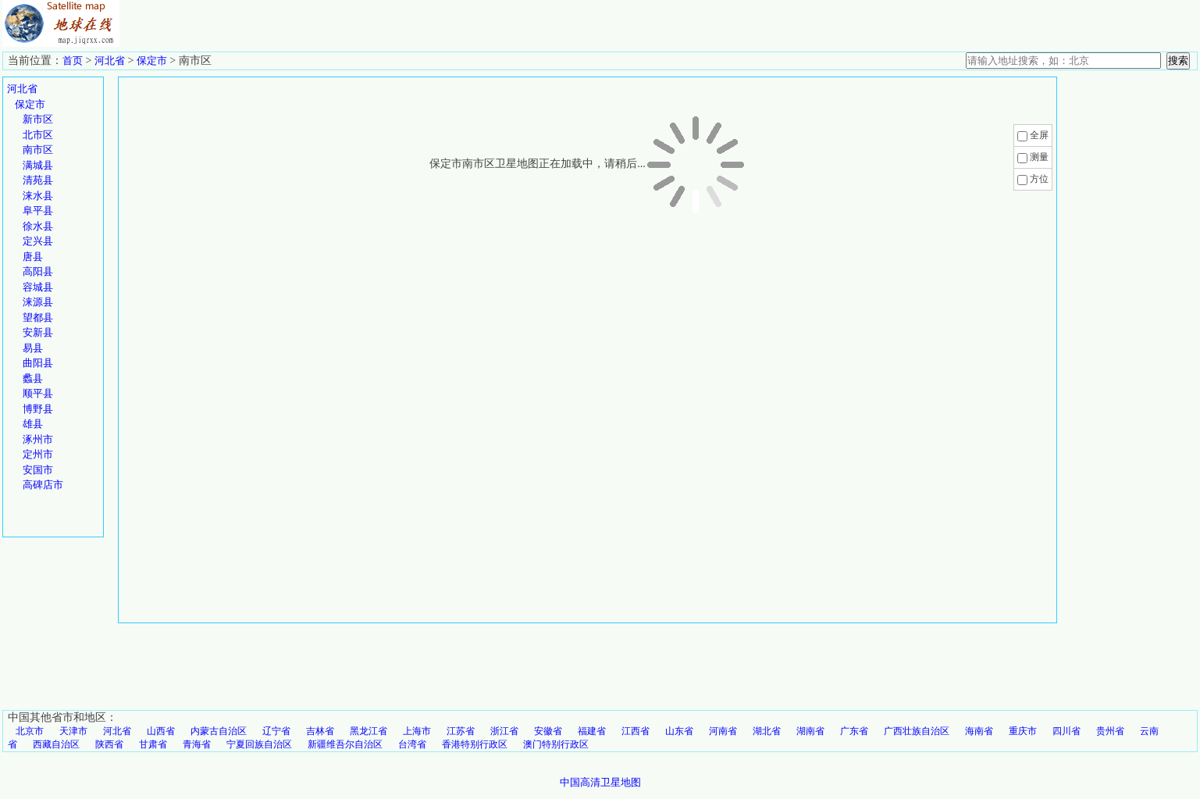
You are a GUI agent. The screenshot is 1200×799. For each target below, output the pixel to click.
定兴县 (38, 241)
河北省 (109, 60)
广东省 (854, 731)
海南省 (979, 731)
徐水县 (38, 226)
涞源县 (38, 302)
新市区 (38, 119)
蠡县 (33, 378)
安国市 (38, 470)
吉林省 (320, 731)
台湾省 (412, 744)
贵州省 (1110, 731)
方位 (1039, 178)
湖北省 (767, 731)
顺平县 (38, 393)
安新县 (38, 332)
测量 (1039, 157)
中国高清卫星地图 (600, 782)
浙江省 (504, 731)
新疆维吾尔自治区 (345, 744)
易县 (33, 348)
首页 (72, 60)
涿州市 (38, 439)
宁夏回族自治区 (259, 744)
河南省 (723, 731)
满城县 (38, 165)
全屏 (1039, 135)
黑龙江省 (368, 731)
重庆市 (1023, 731)
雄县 (33, 424)
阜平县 (38, 210)
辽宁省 (276, 731)
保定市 (152, 60)
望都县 (38, 317)
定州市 (38, 454)
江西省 (635, 731)
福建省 (592, 731)
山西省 (161, 731)
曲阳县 (38, 363)
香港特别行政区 (474, 744)
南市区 (38, 149)
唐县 (33, 256)
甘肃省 (153, 744)
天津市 (73, 731)
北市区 (38, 135)
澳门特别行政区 (556, 744)
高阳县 (38, 271)
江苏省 (461, 731)
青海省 (197, 744)
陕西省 (109, 744)
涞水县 (38, 196)
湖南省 (810, 731)
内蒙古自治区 (219, 731)
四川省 (1066, 731)
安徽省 (548, 731)
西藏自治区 (56, 744)
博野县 (38, 409)
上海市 (417, 731)
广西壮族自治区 (916, 731)
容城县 (38, 287)
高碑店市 (43, 484)
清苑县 (38, 180)
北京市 (30, 731)
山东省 (679, 731)
